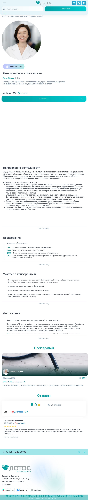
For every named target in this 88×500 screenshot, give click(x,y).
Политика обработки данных (13, 482)
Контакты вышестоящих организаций (16, 479)
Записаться (65, 9)
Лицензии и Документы (10, 476)
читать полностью (11, 437)
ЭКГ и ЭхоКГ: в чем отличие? (14, 382)
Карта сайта (6, 484)
